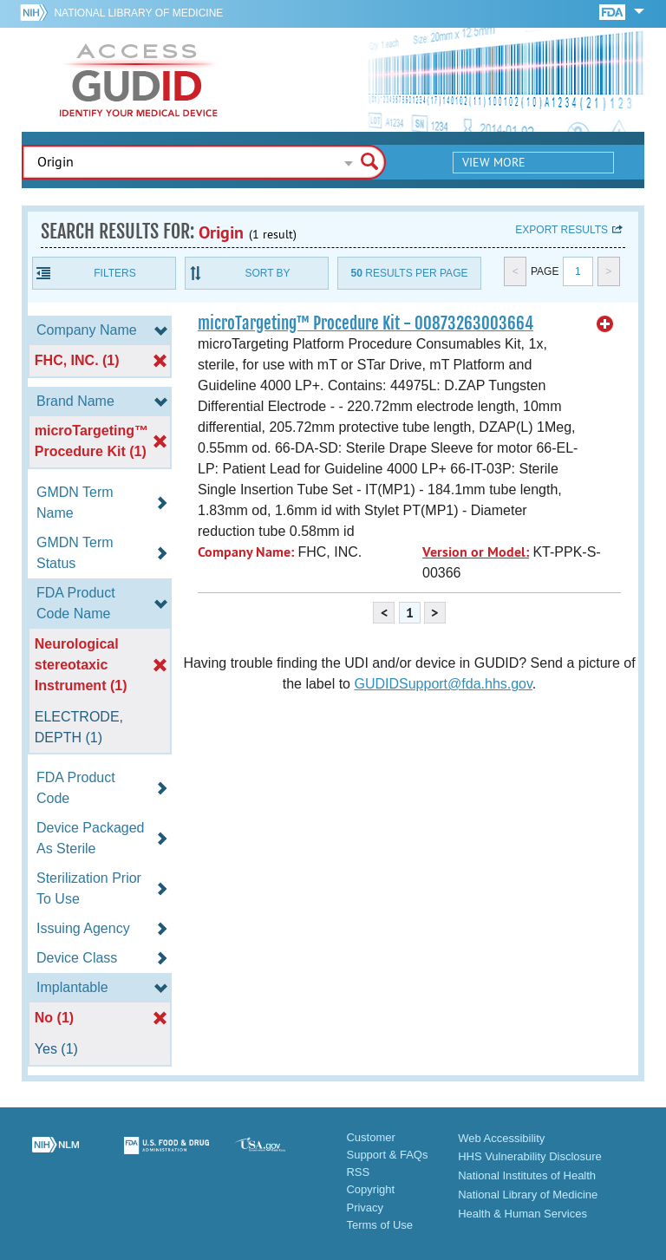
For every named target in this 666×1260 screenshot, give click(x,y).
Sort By (267, 273)
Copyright (370, 1189)
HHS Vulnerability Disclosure (530, 1156)
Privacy (364, 1207)
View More (494, 162)
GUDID (138, 80)
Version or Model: (475, 552)
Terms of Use (379, 1224)
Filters (114, 273)
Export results (561, 230)
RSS (357, 1171)
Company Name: (246, 552)
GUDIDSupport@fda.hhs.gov (443, 683)
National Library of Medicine (138, 13)
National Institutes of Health (527, 1175)
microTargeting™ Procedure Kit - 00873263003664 (365, 323)
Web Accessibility (501, 1138)
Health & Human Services (522, 1213)
